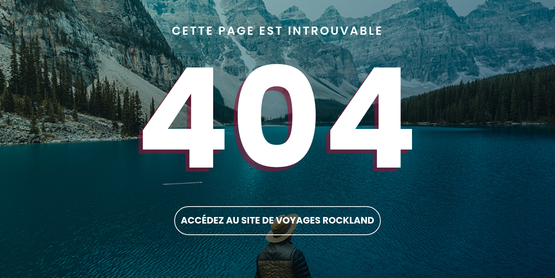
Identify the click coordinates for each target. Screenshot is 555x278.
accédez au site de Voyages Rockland (277, 220)
